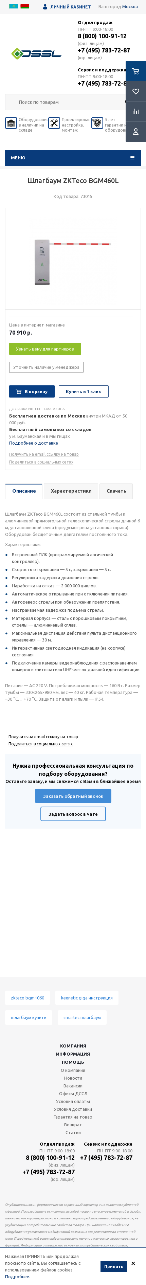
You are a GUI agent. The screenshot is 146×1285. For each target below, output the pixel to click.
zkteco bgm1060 (27, 997)
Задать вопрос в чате (73, 814)
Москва (130, 6)
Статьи (73, 1132)
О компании (73, 1070)
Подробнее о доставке (33, 443)
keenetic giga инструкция (87, 997)
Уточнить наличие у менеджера (46, 367)
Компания (73, 1045)
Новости (73, 1078)
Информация (73, 1054)
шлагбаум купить (29, 1017)
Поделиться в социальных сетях (41, 462)
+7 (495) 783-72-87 (104, 50)
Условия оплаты (73, 1101)
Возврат (73, 1124)
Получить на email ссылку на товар (44, 454)
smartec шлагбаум (82, 1017)
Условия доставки (73, 1109)
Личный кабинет (70, 7)
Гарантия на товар (73, 1116)
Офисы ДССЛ (73, 1093)
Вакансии (73, 1085)
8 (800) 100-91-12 (102, 35)
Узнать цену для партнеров (45, 348)
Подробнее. (17, 1276)
